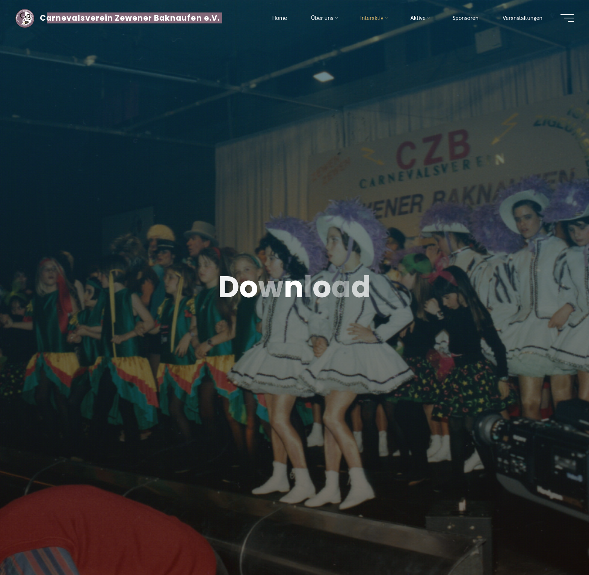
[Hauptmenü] (567, 18)
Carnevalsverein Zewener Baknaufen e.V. (130, 17)
